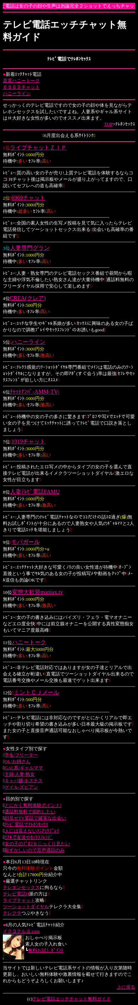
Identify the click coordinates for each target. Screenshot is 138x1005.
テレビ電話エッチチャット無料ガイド (71, 998)
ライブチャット (19, 900)
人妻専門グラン (30, 248)
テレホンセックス (21, 887)
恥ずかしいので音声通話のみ (35, 850)
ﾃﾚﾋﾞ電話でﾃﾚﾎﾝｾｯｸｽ (26, 824)
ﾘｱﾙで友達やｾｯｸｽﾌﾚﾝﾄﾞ (29, 837)
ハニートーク (29, 642)
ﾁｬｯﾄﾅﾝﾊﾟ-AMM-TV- (35, 392)
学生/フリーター (21, 755)
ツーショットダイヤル (26, 906)
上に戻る (126, 987)
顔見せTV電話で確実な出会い (35, 818)
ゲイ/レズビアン (21, 787)
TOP (108, 124)
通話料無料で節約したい (30, 811)
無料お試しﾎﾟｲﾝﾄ (46, 950)
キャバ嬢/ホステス (24, 780)
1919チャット (28, 441)
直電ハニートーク (21, 80)
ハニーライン (17, 93)
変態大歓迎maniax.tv (37, 592)
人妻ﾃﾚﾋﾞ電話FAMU (35, 492)
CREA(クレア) (28, 298)
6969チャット (28, 198)
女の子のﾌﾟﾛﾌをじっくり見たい (37, 843)
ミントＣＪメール (36, 692)
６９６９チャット (21, 87)
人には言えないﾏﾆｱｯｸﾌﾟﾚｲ (32, 830)
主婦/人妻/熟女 (20, 774)
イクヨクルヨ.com (21, 931)
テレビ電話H (16, 893)
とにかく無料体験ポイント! (33, 805)
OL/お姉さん (18, 761)
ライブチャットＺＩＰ (38, 147)
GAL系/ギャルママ (24, 767)
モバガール (25, 542)
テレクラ (12, 913)
